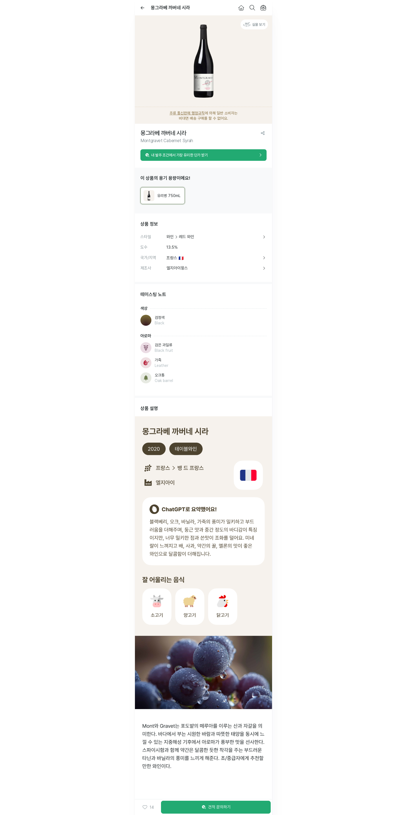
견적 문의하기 (216, 807)
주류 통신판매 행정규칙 (187, 113)
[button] (148, 807)
